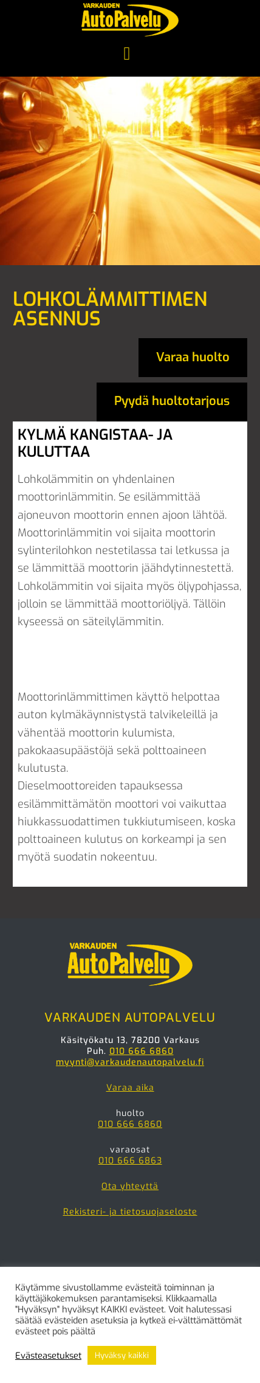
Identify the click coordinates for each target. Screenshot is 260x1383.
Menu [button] (130, 55)
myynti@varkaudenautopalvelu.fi (130, 1062)
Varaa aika (130, 1088)
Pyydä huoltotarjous (172, 401)
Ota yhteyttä (130, 1186)
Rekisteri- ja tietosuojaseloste (130, 1212)
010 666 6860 (141, 1051)
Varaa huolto (193, 357)
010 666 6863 (130, 1160)
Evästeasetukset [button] (48, 1355)
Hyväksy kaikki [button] (122, 1355)
